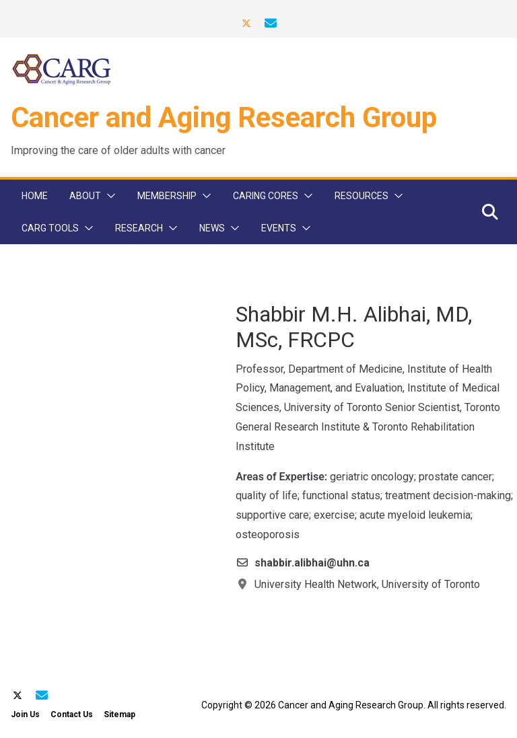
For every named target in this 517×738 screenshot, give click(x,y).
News (212, 228)
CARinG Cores (265, 195)
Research (139, 228)
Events (278, 228)
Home (35, 195)
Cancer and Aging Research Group (224, 117)
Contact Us (71, 714)
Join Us (25, 714)
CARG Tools (50, 228)
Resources (361, 195)
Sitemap (119, 714)
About (85, 195)
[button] (108, 195)
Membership (167, 195)
